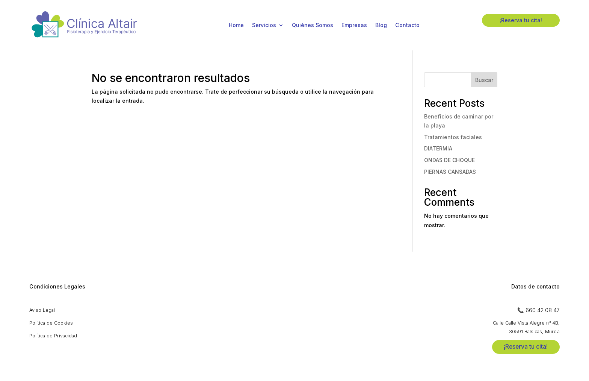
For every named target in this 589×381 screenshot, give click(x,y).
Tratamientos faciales (453, 137)
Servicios (264, 25)
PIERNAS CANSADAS (450, 171)
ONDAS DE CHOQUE (449, 160)
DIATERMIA (438, 148)
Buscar (484, 80)
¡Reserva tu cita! (521, 20)
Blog (381, 25)
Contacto (407, 25)
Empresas (354, 25)
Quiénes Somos (312, 25)
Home (236, 25)
